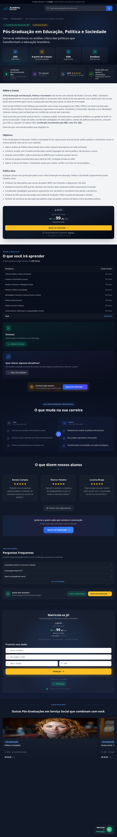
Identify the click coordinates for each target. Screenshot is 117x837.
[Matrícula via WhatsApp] (104, 829)
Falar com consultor (17, 372)
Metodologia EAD (68, 786)
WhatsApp (58, 684)
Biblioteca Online (69, 801)
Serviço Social (16, 19)
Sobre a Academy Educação (72, 779)
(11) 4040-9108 (10, 797)
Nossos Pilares (67, 783)
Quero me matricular (58, 228)
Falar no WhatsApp (77, 594)
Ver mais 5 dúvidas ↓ (58, 582)
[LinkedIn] (68, 807)
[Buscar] (109, 8)
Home (5, 19)
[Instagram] (63, 807)
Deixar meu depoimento (58, 508)
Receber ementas (16, 344)
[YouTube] (74, 807)
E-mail (6, 834)
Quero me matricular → (75, 387)
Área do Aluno (67, 797)
